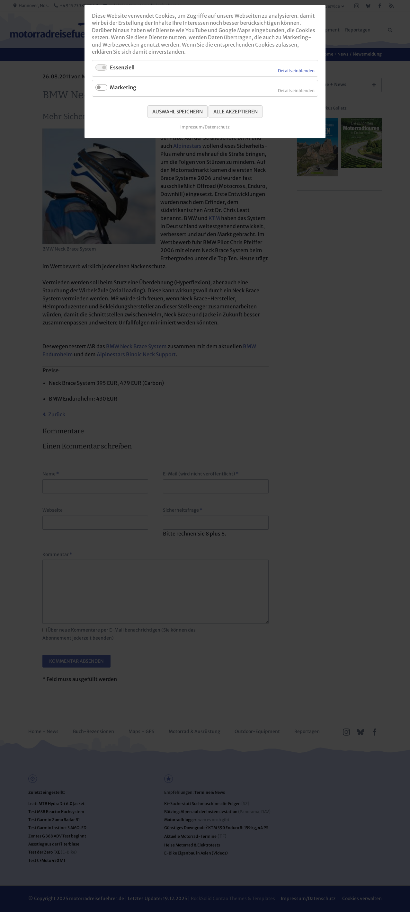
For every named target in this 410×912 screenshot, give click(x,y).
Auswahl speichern (177, 112)
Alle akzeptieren (235, 112)
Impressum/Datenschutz (205, 127)
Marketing (123, 87)
